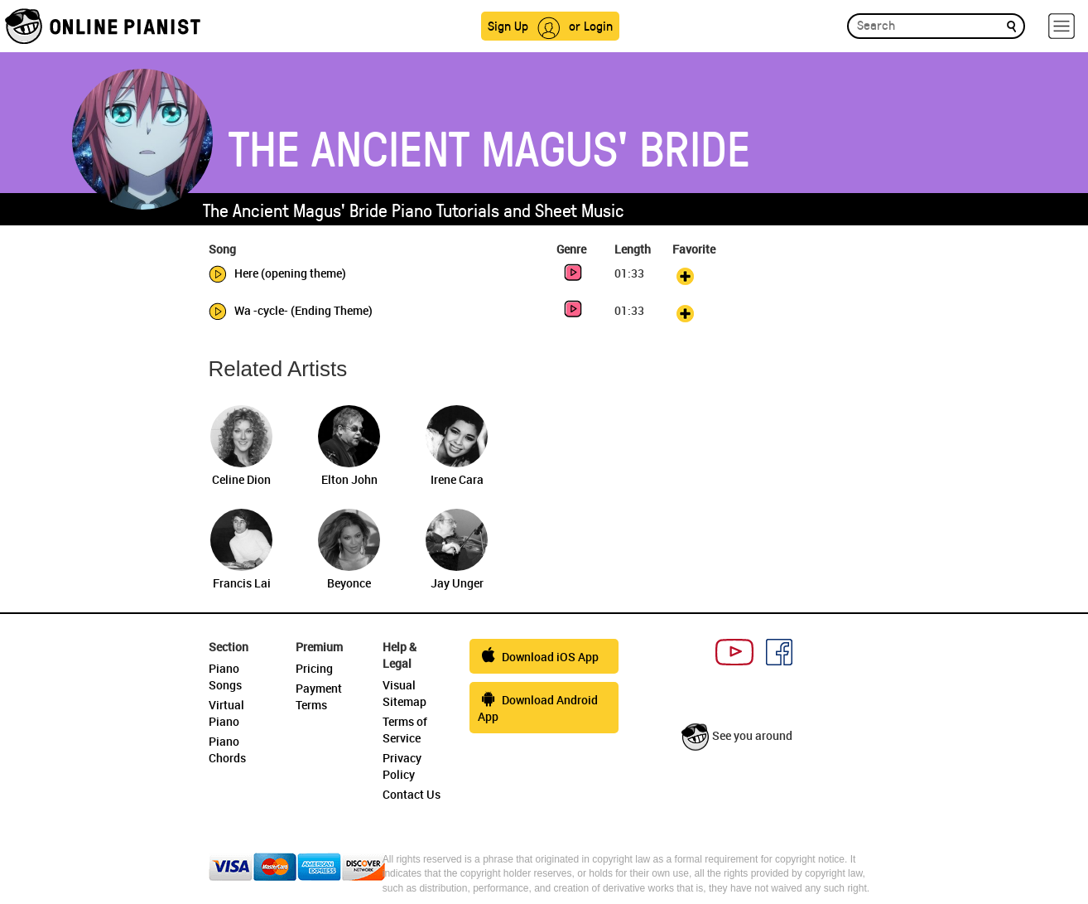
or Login (591, 25)
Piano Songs (225, 676)
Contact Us (411, 794)
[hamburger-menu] (1061, 26)
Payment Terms (319, 696)
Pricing (314, 668)
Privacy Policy (402, 766)
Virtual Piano (226, 713)
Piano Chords (227, 749)
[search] (1011, 25)
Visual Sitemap (404, 693)
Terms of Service (405, 729)
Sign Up (508, 25)
